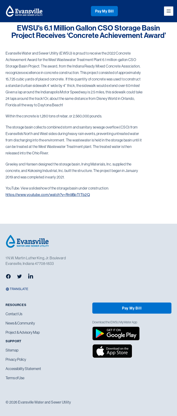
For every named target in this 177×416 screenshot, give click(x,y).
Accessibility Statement (23, 368)
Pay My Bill (104, 11)
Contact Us (14, 314)
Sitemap (12, 350)
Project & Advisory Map (23, 332)
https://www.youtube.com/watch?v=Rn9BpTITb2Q (48, 194)
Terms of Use (15, 378)
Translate (17, 289)
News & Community (20, 323)
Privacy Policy (16, 359)
